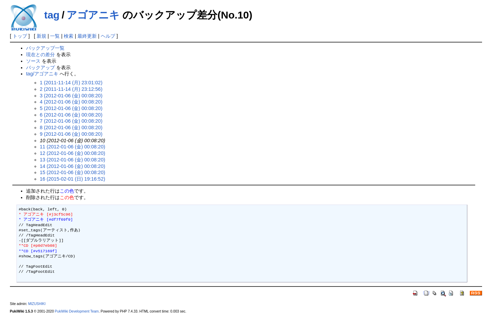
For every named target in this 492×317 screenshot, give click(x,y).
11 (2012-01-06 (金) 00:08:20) (72, 146)
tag (52, 15)
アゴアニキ (93, 15)
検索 (68, 36)
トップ (20, 36)
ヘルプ (108, 36)
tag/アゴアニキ (42, 73)
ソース (33, 61)
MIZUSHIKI (37, 304)
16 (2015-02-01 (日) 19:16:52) (72, 179)
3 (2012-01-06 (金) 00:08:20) (71, 95)
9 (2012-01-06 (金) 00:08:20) (71, 134)
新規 (41, 36)
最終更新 (87, 36)
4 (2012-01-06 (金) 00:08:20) (71, 102)
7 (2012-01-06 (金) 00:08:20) (71, 121)
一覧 (55, 36)
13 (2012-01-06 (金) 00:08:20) (72, 159)
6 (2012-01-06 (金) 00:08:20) (71, 115)
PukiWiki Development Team (77, 311)
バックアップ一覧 (45, 48)
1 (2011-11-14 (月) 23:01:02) (71, 82)
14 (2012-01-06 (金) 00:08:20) (72, 166)
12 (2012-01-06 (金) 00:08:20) (72, 153)
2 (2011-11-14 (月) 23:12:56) (71, 89)
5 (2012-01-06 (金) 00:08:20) (71, 108)
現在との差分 (40, 54)
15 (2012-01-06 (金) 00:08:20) (72, 172)
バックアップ (40, 67)
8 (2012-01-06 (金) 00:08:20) (71, 127)
